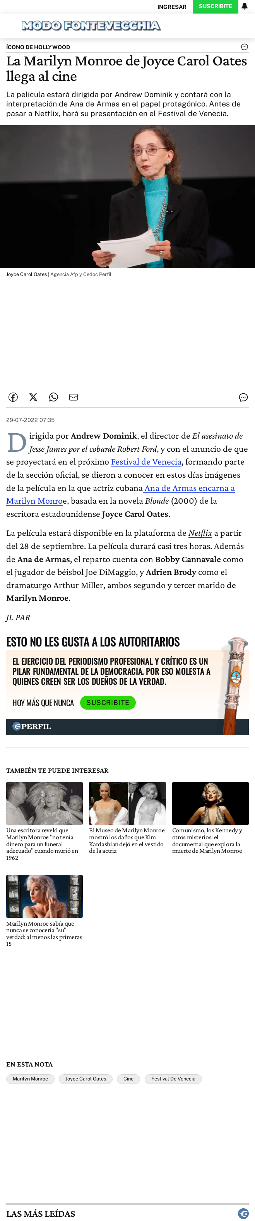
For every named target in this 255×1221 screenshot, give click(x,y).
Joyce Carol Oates (85, 1079)
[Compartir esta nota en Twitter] (33, 397)
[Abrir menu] (9, 25)
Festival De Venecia (173, 1079)
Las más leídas (127, 1213)
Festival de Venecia (146, 461)
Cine (128, 1079)
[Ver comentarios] (243, 49)
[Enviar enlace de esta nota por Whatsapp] (53, 397)
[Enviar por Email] (73, 397)
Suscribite (215, 6)
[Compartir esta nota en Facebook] (13, 397)
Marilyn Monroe (30, 1079)
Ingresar (172, 6)
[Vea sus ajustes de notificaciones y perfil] (244, 6)
